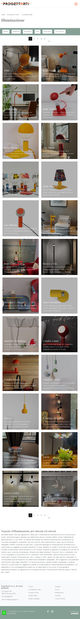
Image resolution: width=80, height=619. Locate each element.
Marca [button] (5, 31)
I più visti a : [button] (60, 31)
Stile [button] (37, 31)
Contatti (57, 596)
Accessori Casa (13, 15)
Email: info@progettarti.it (10, 600)
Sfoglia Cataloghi (33, 599)
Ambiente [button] (16, 31)
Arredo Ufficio (33, 596)
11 (49, 41)
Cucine (30, 587)
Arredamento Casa (34, 590)
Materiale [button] (28, 31)
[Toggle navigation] (76, 3)
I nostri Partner (60, 599)
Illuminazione (27, 15)
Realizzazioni (59, 593)
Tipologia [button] (47, 31)
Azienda (57, 587)
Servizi (57, 590)
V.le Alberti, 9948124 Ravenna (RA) (9, 592)
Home (3, 15)
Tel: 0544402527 (7, 597)
